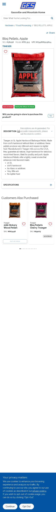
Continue (10, 506)
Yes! (50, 116)
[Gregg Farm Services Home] (28, 5)
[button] (28, 131)
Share (50, 33)
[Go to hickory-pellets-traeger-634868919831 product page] (15, 222)
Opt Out (26, 506)
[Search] (52, 18)
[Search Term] (28, 18)
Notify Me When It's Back (24, 107)
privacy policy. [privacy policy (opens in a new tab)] (39, 491)
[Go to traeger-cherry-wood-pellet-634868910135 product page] (41, 222)
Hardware (9, 25)
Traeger (6, 46)
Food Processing (23, 25)
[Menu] (4, 4)
